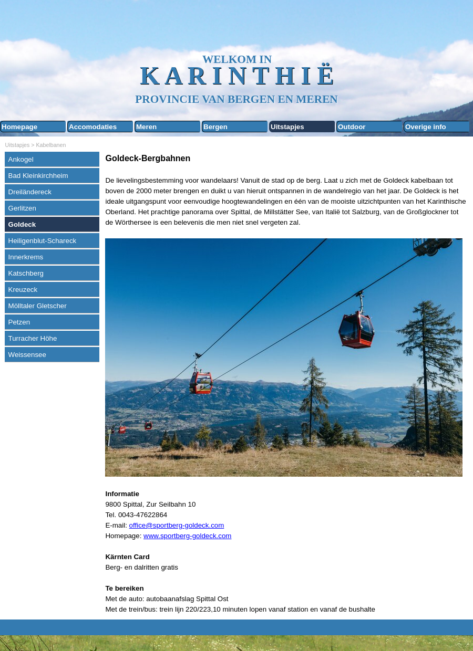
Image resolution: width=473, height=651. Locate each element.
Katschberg (26, 273)
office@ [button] (141, 525)
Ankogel (21, 159)
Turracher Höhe (32, 338)
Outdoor (352, 127)
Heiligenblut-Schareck (42, 241)
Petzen (19, 322)
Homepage (19, 127)
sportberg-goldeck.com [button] (188, 525)
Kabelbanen (51, 145)
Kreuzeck (23, 289)
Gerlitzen (22, 208)
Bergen (215, 127)
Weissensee (27, 355)
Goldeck (22, 224)
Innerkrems (26, 257)
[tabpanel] (286, 383)
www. (151, 536)
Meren (146, 127)
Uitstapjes (287, 127)
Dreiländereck (30, 192)
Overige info (425, 127)
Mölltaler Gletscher (37, 306)
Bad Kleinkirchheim (38, 176)
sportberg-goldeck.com (196, 536)
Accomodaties (93, 127)
